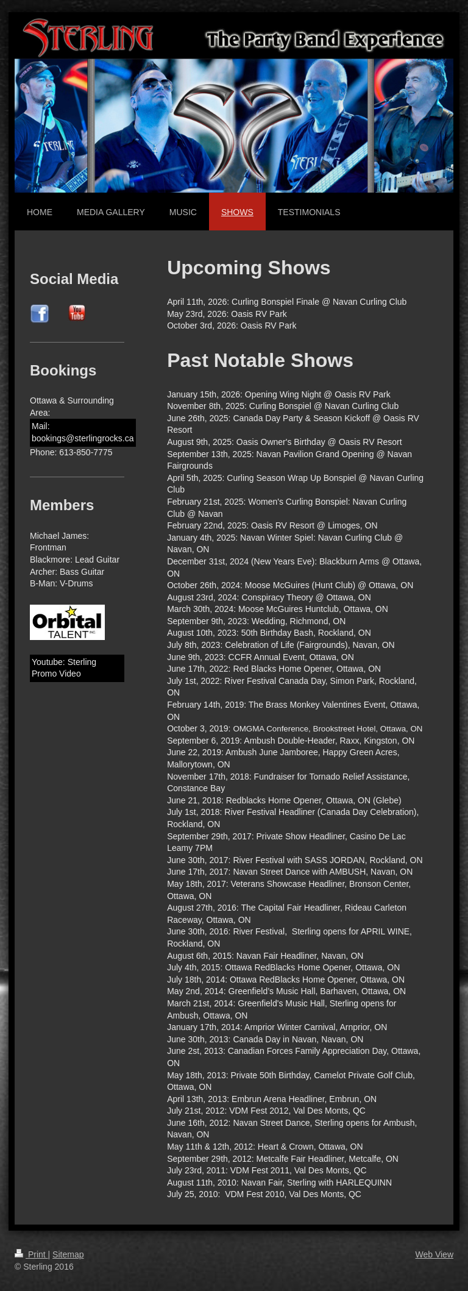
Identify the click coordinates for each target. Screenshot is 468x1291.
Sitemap (67, 1254)
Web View (434, 1254)
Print (31, 1254)
